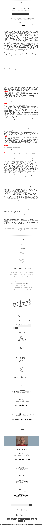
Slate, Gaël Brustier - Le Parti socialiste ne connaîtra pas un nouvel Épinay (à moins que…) (20, 198)
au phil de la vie (24, 277)
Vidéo (22, 359)
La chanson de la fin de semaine (22, 345)
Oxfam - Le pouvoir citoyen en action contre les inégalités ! (15, 105)
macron (20, 223)
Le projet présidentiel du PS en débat (22, 468)
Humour (21, 341)
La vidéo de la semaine (21, 347)
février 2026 (22, 249)
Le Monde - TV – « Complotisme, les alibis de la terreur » (14, 93)
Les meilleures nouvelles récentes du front (12, 146)
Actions (22, 327)
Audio (22, 333)
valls (31, 505)
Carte (22, 416)
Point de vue (22, 352)
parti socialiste (34, 223)
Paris (30, 39)
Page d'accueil (30, 18)
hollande (28, 505)
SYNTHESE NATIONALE (29, 267)
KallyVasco (26, 269)
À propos (26, 13)
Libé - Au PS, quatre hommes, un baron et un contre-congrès (15, 43)
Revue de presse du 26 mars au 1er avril (23, 387)
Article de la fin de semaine (21, 330)
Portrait (22, 353)
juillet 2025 (22, 255)
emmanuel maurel (14, 223)
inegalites (14, 223)
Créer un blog (19, 521)
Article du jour (21, 332)
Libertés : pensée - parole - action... (18, 281)
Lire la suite (22, 239)
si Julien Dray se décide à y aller (29, 165)
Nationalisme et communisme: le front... (18, 265)
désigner (35, 40)
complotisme (21, 224)
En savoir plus (35, 524)
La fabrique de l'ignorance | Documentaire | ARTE (22, 446)
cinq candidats (19, 165)
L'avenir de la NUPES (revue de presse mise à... (24, 373)
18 (29, 316)
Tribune (21, 358)
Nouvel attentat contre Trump (18, 279)
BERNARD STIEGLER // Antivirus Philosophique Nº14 (25, 401)
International (22, 344)
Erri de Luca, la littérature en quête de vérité (23, 392)
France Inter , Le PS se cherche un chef (11, 183)
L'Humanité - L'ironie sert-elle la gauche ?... (22, 455)
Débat (22, 336)
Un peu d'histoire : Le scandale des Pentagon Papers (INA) (19, 18)
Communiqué (22, 334)
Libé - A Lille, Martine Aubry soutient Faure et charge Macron (15, 210)
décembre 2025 (21, 251)
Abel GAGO (13, 373)
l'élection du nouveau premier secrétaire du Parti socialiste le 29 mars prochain (18, 196)
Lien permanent (16, 222)
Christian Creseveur (27, 279)
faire (37, 40)
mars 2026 (21, 248)
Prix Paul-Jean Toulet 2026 (19, 269)
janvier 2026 (22, 250)
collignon (13, 406)
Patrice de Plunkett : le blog (30, 271)
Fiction (22, 339)
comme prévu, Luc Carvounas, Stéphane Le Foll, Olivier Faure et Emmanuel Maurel (21, 45)
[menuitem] (15, 14)
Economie (21, 337)
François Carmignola (12, 401)
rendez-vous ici (19, 108)
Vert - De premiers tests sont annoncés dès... (22, 441)
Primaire (21, 354)
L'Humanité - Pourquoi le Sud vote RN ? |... (22, 472)
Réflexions (21, 355)
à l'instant (18, 277)
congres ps (9, 223)
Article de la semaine (21, 331)
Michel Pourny (28, 273)
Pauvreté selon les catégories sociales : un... (22, 477)
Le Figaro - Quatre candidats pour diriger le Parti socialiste (15, 50)
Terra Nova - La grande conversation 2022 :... (23, 382)
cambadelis (16, 505)
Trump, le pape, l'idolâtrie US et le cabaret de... (16, 271)
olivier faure (19, 223)
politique (6, 223)
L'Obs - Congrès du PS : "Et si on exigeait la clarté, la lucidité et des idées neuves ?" (19, 170)
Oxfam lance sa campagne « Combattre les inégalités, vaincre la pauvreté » (18, 120)
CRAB (13, 410)
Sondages (21, 357)
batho (29, 223)
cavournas (26, 223)
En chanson (22, 338)
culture (22, 335)
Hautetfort (23, 521)
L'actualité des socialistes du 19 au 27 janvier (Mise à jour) (21, 25)
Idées (22, 342)
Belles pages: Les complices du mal (18, 273)
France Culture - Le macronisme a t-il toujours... (23, 396)
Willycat (13, 396)
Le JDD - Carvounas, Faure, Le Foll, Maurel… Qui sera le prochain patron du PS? (18, 32)
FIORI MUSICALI (29, 283)
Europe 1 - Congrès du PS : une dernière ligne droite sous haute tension (17, 159)
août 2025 (21, 254)
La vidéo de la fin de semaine (21, 346)
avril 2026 (21, 247)
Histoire (21, 340)
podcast (21, 351)
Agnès (14, 382)
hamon (9, 505)
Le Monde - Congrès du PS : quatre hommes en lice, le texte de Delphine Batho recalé (19, 36)
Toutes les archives (22, 257)
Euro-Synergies (28, 265)
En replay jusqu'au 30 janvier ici (9, 102)
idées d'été (21, 343)
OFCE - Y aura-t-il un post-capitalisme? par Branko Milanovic (15, 80)
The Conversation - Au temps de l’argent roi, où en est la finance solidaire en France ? (19, 136)
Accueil (15, 13)
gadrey (35, 223)
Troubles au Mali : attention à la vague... (17, 267)
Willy (14, 392)
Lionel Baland (28, 275)
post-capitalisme (31, 223)
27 (16, 319)
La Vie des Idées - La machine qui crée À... (21, 450)
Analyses (21, 328)
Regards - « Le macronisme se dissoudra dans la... (22, 482)
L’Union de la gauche (16, 203)
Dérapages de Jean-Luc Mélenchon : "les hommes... (23, 410)
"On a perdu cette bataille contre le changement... (24, 406)
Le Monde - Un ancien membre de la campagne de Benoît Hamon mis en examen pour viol (20, 216)
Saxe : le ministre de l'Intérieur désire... (19, 275)
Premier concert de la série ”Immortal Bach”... (18, 283)
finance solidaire (25, 223)
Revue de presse (26, 222)
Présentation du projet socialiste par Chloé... (22, 463)
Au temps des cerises (21, 7)
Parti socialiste (22, 39)
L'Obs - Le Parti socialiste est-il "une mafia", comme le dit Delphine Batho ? (17, 205)
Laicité (22, 348)
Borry (15, 387)
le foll (23, 223)
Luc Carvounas (28, 180)
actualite (10, 223)
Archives (20, 13)
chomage (17, 223)
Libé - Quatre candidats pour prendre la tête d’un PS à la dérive (15, 57)
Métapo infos (28, 281)
